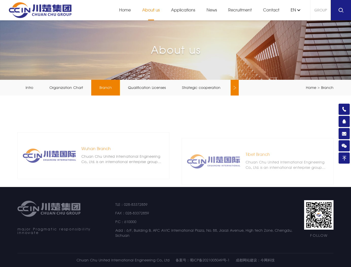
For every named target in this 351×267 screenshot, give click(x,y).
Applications (183, 10)
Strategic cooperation (201, 88)
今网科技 (268, 260)
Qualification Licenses (147, 88)
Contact (271, 10)
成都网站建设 (246, 260)
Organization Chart (66, 88)
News (212, 10)
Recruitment (240, 10)
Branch (105, 88)
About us (151, 10)
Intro (29, 88)
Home (125, 10)
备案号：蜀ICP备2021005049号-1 (203, 260)
